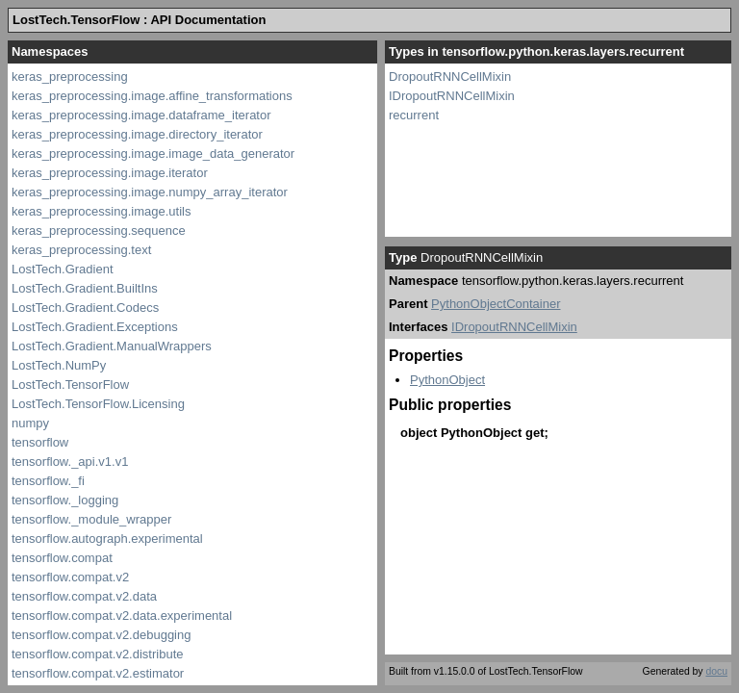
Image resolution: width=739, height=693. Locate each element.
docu (716, 671)
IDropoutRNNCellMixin (452, 96)
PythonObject (447, 379)
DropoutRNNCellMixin (450, 76)
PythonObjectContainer (495, 303)
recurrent (414, 115)
